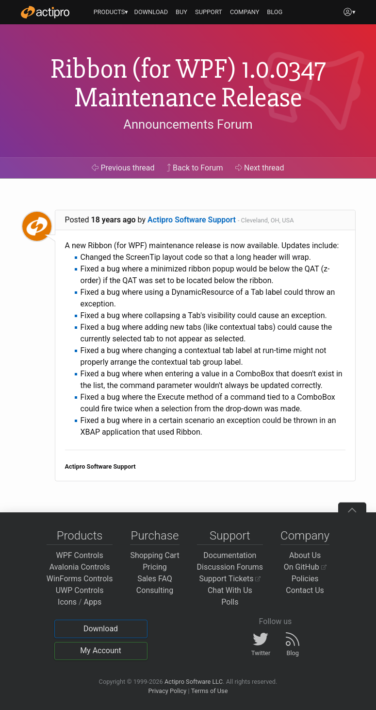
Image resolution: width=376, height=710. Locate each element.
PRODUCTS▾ (111, 12)
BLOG (274, 12)
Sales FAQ (154, 578)
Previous (123, 167)
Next (259, 167)
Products (80, 535)
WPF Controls (79, 555)
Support (230, 535)
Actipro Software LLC (193, 681)
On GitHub (305, 567)
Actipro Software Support (191, 219)
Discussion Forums (230, 567)
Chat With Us (230, 590)
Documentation (229, 555)
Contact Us (305, 590)
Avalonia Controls (79, 567)
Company (304, 535)
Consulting (154, 590)
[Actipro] (45, 12)
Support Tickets (230, 578)
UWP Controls (80, 590)
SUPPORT (208, 12)
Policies (305, 578)
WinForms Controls (80, 578)
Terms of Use (209, 690)
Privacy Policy (167, 690)
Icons (67, 602)
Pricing (155, 567)
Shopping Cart (154, 555)
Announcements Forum (188, 124)
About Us (305, 555)
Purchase (155, 535)
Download (100, 628)
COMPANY (245, 12)
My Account (100, 650)
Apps (93, 602)
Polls (229, 602)
